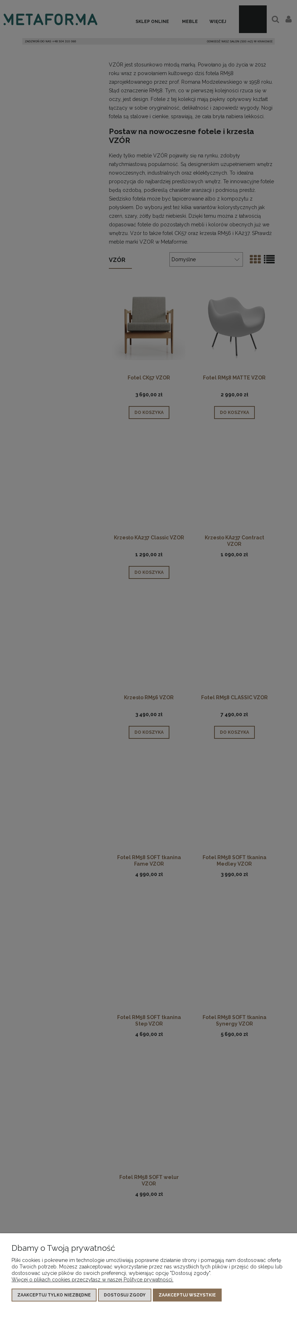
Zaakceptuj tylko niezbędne (54, 1295)
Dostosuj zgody (125, 1295)
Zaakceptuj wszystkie (187, 1295)
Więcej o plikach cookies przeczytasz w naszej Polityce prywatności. (92, 1279)
